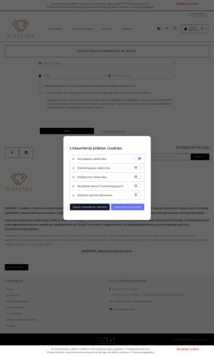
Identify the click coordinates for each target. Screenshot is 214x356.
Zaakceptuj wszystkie (128, 207)
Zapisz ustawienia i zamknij (90, 207)
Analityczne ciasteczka (91, 177)
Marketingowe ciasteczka (93, 168)
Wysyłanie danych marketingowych (100, 186)
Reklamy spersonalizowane (94, 195)
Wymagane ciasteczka (91, 159)
